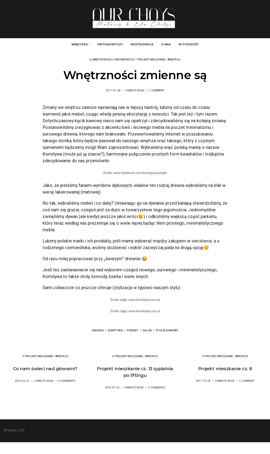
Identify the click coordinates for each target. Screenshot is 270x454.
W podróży (188, 56)
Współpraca (141, 56)
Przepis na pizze (67, 357)
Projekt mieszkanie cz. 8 (225, 380)
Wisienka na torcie (202, 357)
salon (147, 342)
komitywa (115, 342)
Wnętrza (79, 56)
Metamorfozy (110, 56)
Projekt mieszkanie (151, 71)
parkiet (132, 342)
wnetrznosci (102, 71)
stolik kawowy (167, 342)
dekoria (98, 342)
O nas (166, 56)
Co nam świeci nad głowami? (45, 380)
